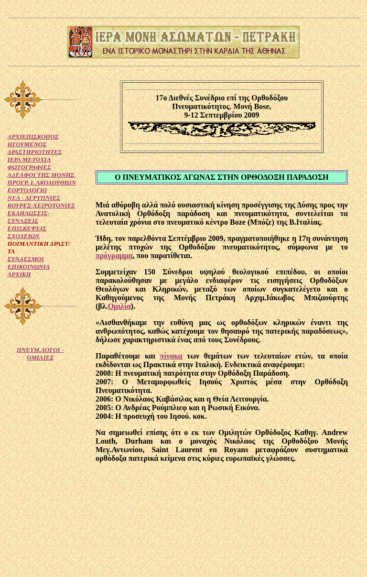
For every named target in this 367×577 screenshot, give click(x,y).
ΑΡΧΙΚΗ (19, 274)
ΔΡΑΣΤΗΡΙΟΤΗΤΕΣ (35, 151)
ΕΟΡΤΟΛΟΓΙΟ (27, 190)
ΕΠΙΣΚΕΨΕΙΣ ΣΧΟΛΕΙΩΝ (27, 232)
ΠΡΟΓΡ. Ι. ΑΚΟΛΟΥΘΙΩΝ (42, 182)
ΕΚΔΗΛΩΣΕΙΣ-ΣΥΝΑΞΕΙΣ (29, 216)
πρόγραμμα (114, 255)
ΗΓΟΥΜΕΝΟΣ (27, 144)
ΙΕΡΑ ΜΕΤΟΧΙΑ (29, 159)
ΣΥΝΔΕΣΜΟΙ (26, 258)
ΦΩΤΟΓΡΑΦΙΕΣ (29, 167)
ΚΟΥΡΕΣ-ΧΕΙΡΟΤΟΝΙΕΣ (42, 205)
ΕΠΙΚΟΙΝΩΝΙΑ (29, 266)
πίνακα (171, 356)
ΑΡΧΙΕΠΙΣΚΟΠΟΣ (33, 136)
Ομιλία (119, 306)
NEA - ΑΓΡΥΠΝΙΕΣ (34, 197)
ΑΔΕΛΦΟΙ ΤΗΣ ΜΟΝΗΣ (42, 174)
